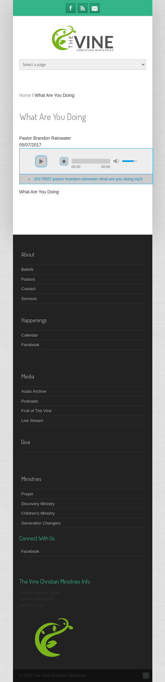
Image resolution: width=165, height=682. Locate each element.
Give (25, 441)
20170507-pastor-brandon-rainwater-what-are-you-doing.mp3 (88, 179)
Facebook (71, 8)
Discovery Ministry (37, 503)
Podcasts (29, 401)
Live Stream (32, 420)
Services (29, 298)
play (41, 161)
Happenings (34, 320)
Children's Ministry (38, 513)
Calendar (29, 335)
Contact (28, 288)
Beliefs (27, 269)
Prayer (27, 493)
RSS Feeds (83, 8)
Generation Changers (40, 523)
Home (25, 95)
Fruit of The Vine (36, 410)
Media (27, 376)
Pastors (28, 279)
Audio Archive (34, 391)
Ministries (31, 478)
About (28, 254)
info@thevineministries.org (95, 8)
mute (116, 161)
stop (64, 161)
